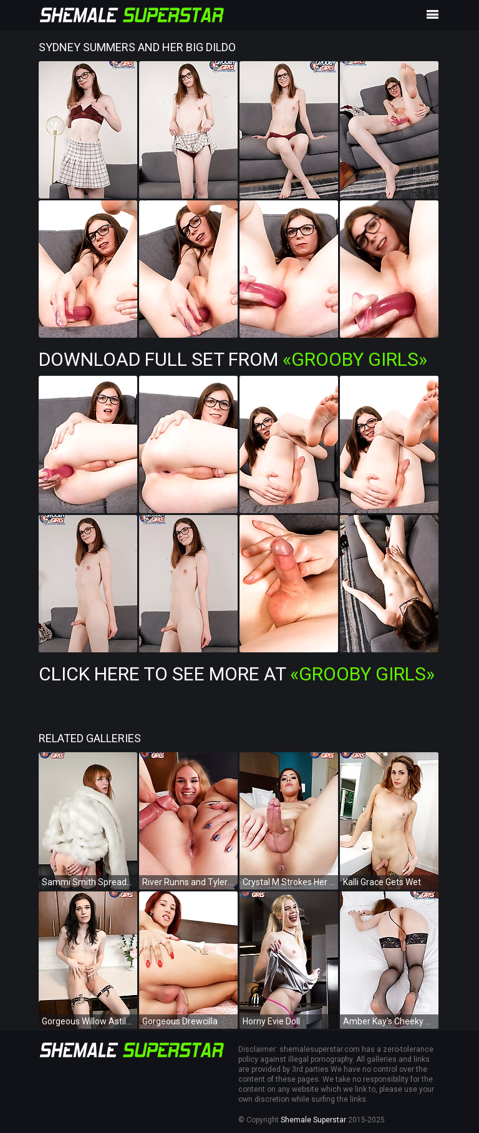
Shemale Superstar (313, 1120)
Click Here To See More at (237, 674)
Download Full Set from (233, 359)
